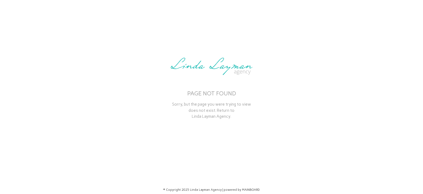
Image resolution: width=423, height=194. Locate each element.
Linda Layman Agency (211, 116)
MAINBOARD (251, 190)
